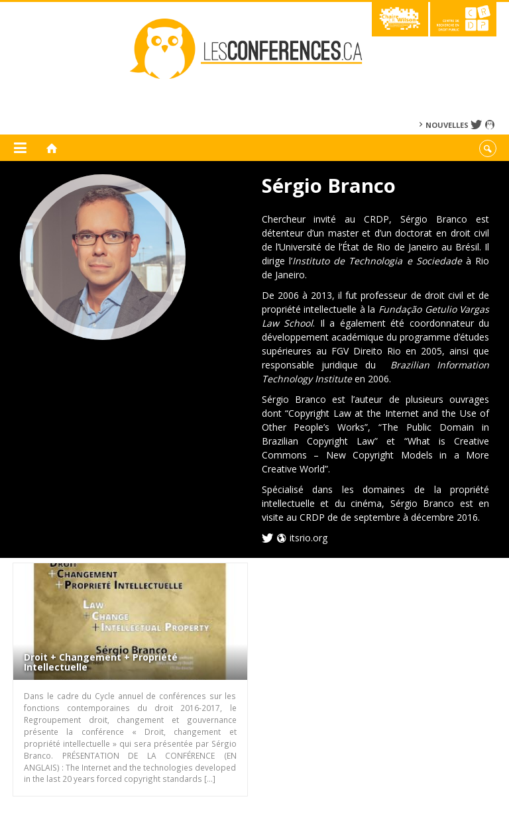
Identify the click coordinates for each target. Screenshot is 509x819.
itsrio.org (308, 537)
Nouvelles (447, 125)
